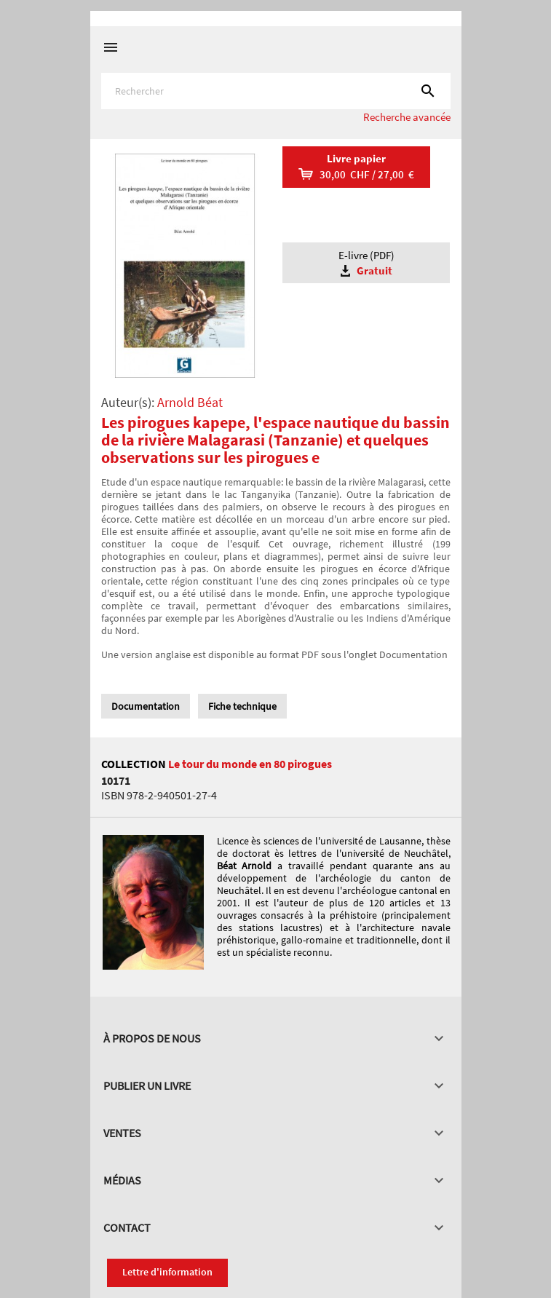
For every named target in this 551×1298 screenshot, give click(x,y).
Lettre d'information (167, 1271)
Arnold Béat (190, 402)
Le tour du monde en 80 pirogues (250, 763)
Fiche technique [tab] (242, 706)
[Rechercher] (276, 91)
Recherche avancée (407, 117)
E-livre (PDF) (366, 263)
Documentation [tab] (145, 706)
